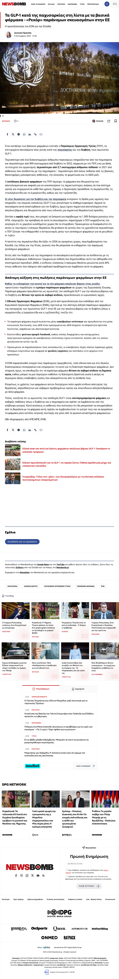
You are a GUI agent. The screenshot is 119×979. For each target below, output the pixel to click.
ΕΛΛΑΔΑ (51, 4)
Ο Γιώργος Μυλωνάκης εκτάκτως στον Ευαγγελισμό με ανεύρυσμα (14, 625)
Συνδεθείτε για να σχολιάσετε (22, 541)
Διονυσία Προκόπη (22, 33)
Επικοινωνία (110, 899)
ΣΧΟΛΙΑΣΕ (97, 121)
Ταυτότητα (6, 899)
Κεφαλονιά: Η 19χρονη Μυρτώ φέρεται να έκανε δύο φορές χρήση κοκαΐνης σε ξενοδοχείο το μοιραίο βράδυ (43, 627)
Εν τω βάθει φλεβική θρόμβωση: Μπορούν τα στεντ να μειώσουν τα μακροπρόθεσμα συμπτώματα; (56, 741)
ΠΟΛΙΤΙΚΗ (61, 4)
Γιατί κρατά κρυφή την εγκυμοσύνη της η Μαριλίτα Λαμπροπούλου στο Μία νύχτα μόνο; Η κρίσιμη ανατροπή (44, 819)
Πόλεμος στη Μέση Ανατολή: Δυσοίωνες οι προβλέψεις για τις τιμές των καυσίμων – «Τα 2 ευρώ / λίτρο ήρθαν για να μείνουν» (58, 728)
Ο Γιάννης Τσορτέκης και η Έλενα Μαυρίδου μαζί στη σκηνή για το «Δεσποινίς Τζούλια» (55, 702)
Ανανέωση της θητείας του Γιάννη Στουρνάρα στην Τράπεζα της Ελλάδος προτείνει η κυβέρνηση (58, 715)
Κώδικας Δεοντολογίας (55, 899)
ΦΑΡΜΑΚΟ (6, 121)
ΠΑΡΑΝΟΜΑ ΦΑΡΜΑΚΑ (85, 586)
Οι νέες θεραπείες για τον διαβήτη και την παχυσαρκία (35, 199)
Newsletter (25, 572)
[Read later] (115, 121)
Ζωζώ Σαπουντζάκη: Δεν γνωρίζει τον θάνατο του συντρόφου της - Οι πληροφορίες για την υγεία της (73, 668)
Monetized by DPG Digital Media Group (68, 947)
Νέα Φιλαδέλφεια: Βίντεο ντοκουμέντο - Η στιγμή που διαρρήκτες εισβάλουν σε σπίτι (103, 667)
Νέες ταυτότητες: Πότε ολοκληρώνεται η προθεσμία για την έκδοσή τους (44, 665)
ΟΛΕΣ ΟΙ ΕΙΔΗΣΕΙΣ (38, 4)
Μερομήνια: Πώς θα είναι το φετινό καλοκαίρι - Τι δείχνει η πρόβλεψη (74, 625)
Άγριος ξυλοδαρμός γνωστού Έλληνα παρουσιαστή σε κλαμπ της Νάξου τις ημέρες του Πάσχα (14, 667)
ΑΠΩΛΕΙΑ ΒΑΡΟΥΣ (31, 586)
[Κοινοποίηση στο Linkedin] (29, 134)
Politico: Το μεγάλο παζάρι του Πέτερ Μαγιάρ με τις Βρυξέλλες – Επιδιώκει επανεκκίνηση (104, 817)
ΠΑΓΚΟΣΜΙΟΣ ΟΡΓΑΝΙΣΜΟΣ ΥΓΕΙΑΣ (57, 586)
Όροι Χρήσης (18, 899)
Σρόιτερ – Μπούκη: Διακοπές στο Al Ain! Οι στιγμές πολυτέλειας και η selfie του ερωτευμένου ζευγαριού (74, 819)
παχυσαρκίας (65, 149)
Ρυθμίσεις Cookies (75, 899)
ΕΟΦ (102, 586)
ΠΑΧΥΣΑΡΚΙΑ (12, 586)
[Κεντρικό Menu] (115, 4)
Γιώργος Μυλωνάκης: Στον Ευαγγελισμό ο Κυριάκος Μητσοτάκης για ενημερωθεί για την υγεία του (103, 626)
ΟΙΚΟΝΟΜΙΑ (72, 4)
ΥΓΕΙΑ (82, 4)
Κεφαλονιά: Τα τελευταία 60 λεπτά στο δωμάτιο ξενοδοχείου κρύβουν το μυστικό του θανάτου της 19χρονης (14, 817)
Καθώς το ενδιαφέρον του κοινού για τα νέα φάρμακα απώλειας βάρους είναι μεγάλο (52, 283)
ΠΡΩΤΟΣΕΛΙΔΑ (93, 4)
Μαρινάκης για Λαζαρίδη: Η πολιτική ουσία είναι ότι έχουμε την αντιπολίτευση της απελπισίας (54, 754)
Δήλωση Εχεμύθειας (35, 899)
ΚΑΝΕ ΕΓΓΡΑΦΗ (89, 886)
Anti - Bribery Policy (94, 899)
